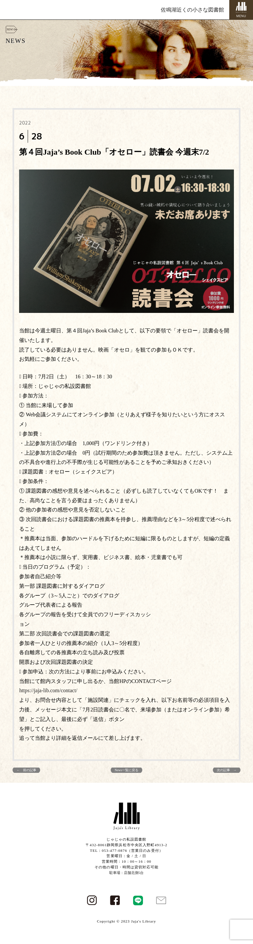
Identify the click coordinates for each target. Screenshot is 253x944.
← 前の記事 (26, 770)
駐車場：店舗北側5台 (126, 873)
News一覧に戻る (126, 770)
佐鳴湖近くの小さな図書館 (192, 10)
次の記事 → (227, 770)
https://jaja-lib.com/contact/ (48, 690)
